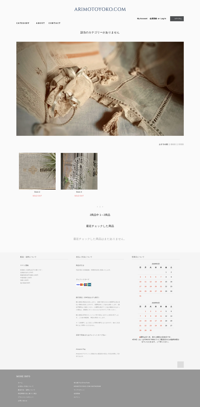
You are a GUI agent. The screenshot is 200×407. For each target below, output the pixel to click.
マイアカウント (79, 390)
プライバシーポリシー (26, 397)
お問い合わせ (22, 400)
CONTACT (55, 23)
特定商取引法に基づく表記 (27, 393)
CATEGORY (24, 23)
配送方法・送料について (26, 390)
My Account (142, 19)
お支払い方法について (26, 386)
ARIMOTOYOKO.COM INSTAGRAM (87, 386)
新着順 (181, 144)
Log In (163, 19)
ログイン (77, 397)
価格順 (173, 144)
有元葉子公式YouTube (82, 382)
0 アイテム (177, 19)
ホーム (20, 382)
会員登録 (153, 19)
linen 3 (79, 192)
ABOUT (40, 23)
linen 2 (37, 192)
